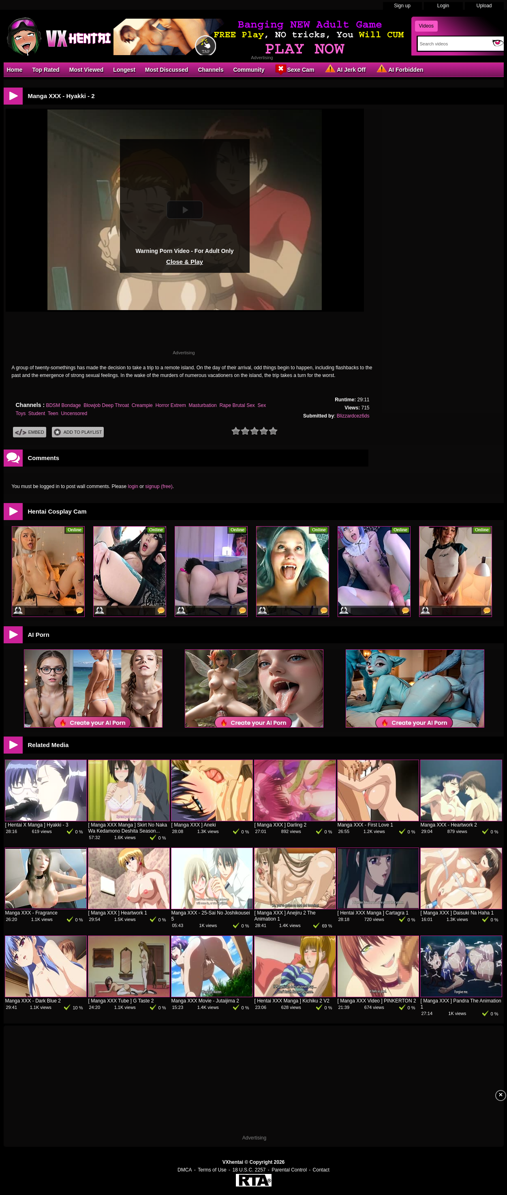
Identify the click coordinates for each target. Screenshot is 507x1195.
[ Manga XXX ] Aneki (193, 825)
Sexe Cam (294, 69)
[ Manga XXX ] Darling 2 (281, 825)
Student (36, 413)
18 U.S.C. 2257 (248, 1170)
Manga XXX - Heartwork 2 (449, 825)
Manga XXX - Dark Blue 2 (33, 1001)
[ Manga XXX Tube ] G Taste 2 (121, 1001)
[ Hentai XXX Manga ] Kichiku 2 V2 (292, 1001)
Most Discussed (166, 69)
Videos (426, 26)
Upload (484, 6)
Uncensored (74, 413)
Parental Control (289, 1170)
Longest (124, 69)
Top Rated (45, 69)
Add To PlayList (78, 432)
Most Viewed (86, 69)
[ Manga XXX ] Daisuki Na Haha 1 (457, 913)
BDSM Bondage (63, 405)
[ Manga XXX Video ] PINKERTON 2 (377, 1001)
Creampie (142, 405)
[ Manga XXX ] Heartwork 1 (117, 913)
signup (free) (158, 486)
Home (15, 69)
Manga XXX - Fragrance (31, 913)
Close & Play (184, 261)
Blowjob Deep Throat (106, 405)
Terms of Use (212, 1170)
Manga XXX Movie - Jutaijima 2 (205, 1001)
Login (443, 6)
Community (248, 69)
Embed (29, 432)
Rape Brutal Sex (237, 405)
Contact (321, 1170)
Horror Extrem (170, 405)
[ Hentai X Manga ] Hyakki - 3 (36, 825)
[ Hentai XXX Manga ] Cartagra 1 (373, 913)
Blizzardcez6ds (353, 416)
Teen (53, 413)
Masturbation (202, 405)
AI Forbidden (399, 69)
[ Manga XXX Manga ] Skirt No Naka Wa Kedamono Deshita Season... (127, 828)
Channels (210, 69)
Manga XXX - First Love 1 (365, 825)
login (133, 486)
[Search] (453, 43)
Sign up (402, 6)
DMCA (185, 1170)
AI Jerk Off (345, 69)
